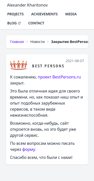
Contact (36, 23)
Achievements (44, 14)
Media (71, 14)
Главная (17, 41)
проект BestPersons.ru (59, 77)
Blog (14, 23)
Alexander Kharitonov (27, 5)
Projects (15, 14)
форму (28, 149)
